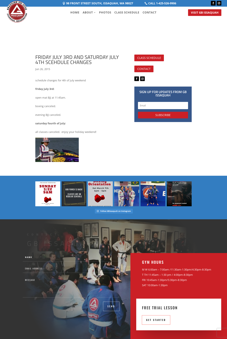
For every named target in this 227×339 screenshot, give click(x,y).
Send (111, 306)
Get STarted (156, 320)
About (88, 12)
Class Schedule (126, 12)
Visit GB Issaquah (204, 12)
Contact (149, 12)
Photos (105, 12)
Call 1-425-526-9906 (162, 3)
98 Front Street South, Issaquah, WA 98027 (99, 3)
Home (74, 12)
